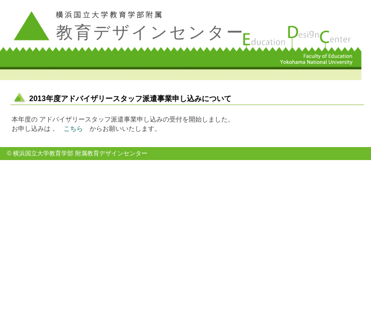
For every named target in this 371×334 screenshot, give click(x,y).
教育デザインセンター (150, 32)
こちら (73, 128)
